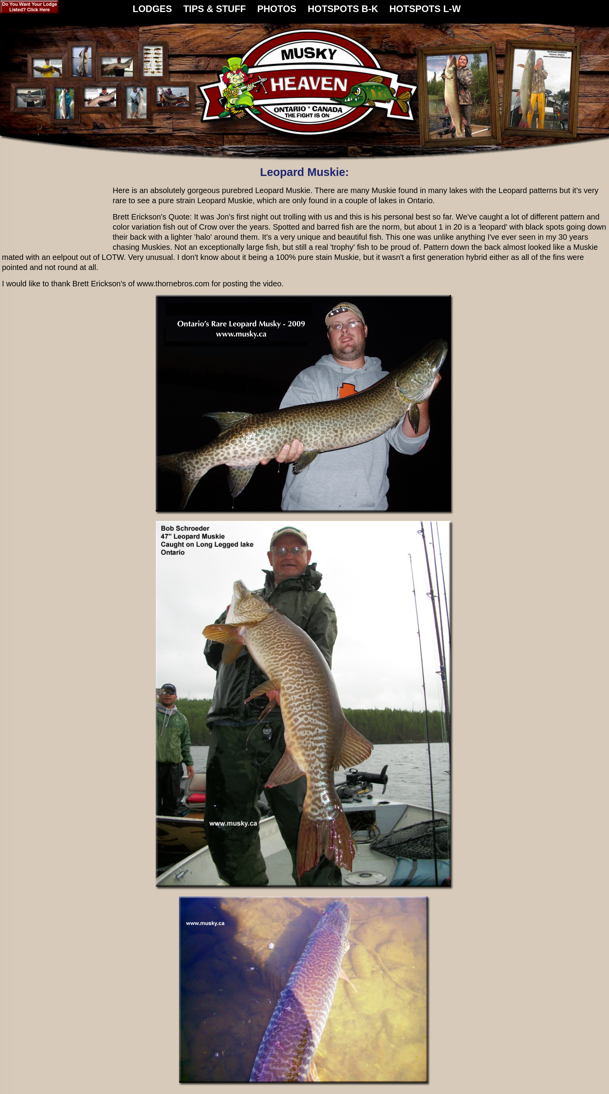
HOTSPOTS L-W (425, 6)
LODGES (152, 6)
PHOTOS (276, 6)
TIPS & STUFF (214, 6)
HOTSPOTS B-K (343, 6)
